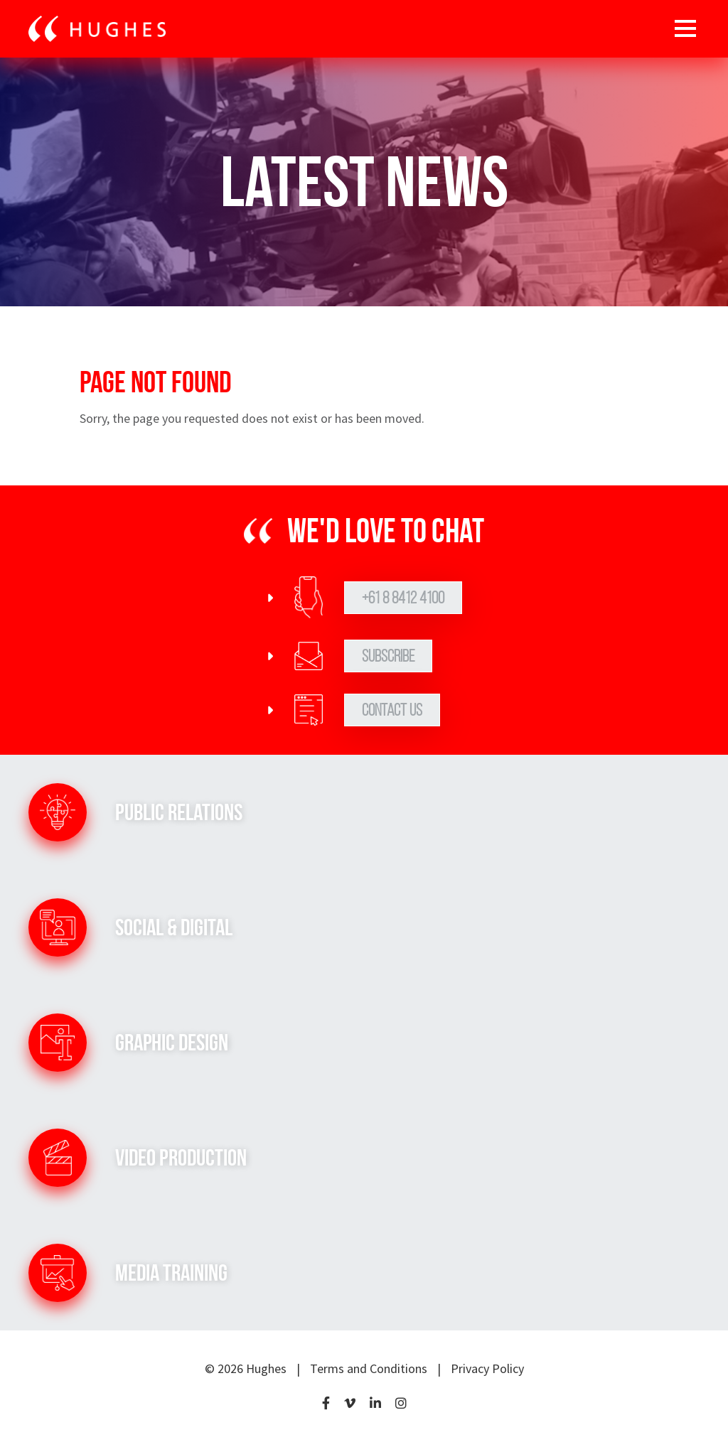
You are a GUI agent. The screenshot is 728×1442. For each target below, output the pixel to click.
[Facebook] (326, 1404)
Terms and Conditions (368, 1368)
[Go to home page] (97, 29)
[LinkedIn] (375, 1404)
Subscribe (388, 656)
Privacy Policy (487, 1368)
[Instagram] (401, 1404)
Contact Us (392, 710)
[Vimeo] (349, 1404)
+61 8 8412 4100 (403, 597)
